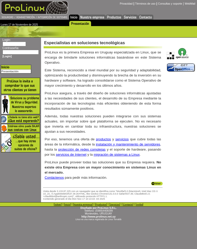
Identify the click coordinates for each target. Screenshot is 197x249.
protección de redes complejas (82, 149)
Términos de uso (145, 3)
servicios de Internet (71, 154)
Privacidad (126, 3)
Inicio (67, 204)
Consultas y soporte (170, 3)
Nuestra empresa (83, 204)
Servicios (115, 204)
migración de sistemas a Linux (117, 154)
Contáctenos (54, 177)
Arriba (139, 204)
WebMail (190, 3)
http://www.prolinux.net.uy (98, 216)
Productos (101, 204)
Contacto (128, 204)
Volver (57, 204)
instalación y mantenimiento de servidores (128, 144)
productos (103, 139)
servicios (122, 139)
